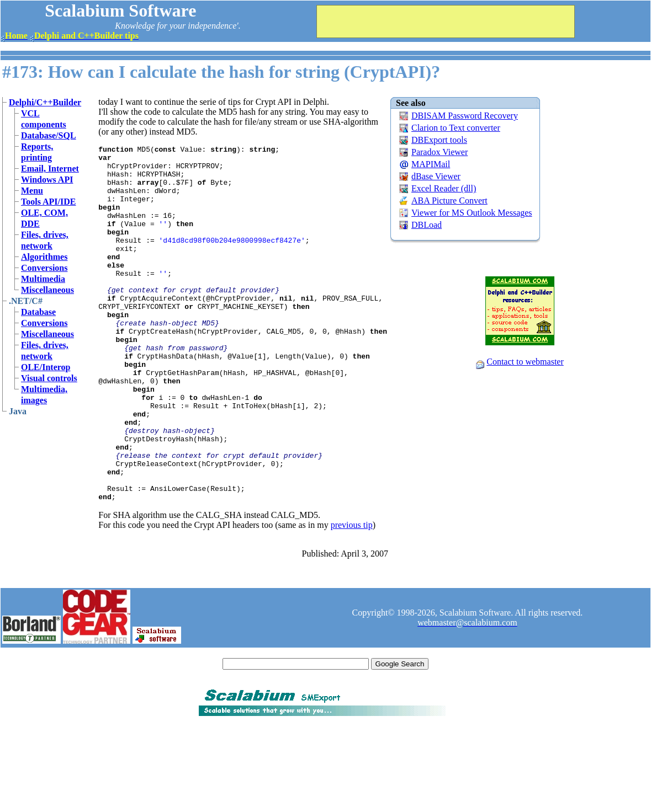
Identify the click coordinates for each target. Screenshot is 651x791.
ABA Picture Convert (449, 200)
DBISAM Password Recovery (464, 115)
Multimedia (43, 279)
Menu (32, 190)
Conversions (44, 267)
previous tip (352, 596)
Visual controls (49, 378)
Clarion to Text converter (455, 127)
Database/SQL (48, 135)
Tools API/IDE (48, 201)
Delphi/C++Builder (45, 102)
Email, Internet (50, 168)
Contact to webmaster (525, 361)
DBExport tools (439, 140)
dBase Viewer (436, 176)
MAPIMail (430, 164)
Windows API (47, 179)
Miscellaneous (47, 290)
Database (38, 312)
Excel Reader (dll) (443, 188)
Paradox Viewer (439, 152)
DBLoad (426, 224)
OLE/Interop (46, 367)
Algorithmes (44, 256)
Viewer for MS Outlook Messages (471, 212)
